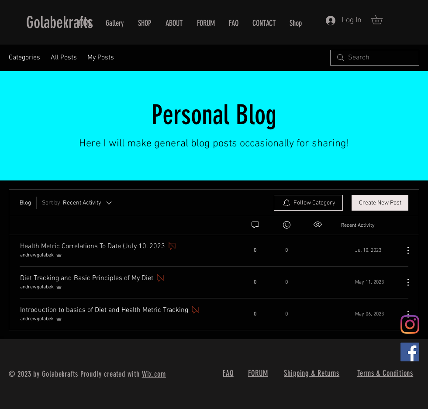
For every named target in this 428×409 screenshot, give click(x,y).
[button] (381, 19)
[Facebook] (409, 352)
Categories (24, 57)
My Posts (100, 57)
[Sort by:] (77, 203)
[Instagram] (409, 324)
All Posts (64, 57)
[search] (374, 58)
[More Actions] (403, 250)
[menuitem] (308, 203)
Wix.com (154, 374)
